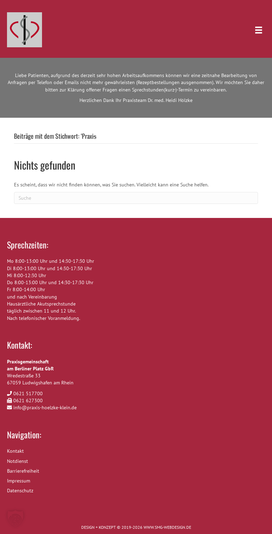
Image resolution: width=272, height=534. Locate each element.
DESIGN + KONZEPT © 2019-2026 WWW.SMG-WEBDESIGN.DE (136, 527)
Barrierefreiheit (23, 471)
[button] (15, 518)
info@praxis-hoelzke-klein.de (45, 407)
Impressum (18, 481)
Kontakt (15, 451)
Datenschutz (20, 490)
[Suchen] (136, 198)
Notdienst (17, 461)
